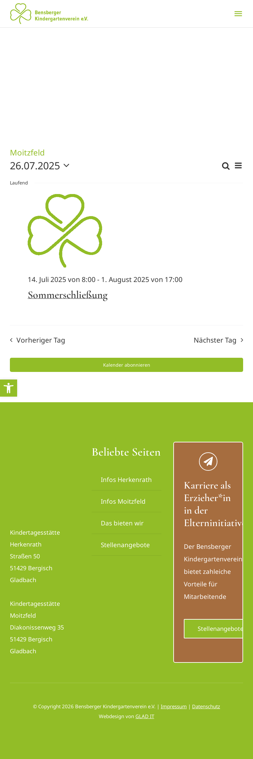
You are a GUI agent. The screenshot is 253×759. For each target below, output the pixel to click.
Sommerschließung (67, 294)
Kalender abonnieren (126, 365)
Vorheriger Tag (40, 340)
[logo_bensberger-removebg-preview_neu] (45, 448)
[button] (8, 388)
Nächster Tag (215, 340)
